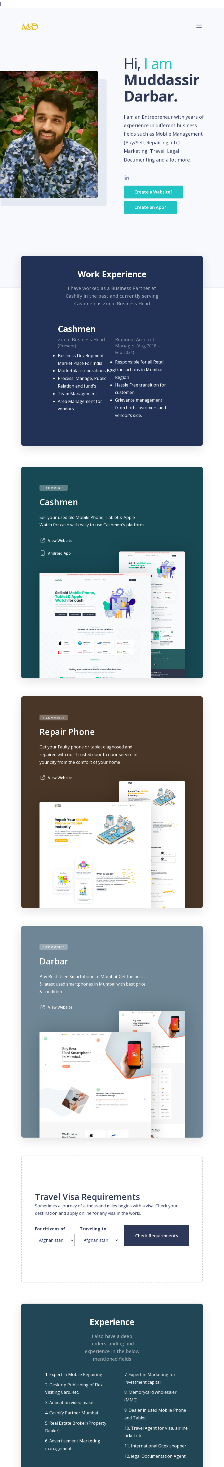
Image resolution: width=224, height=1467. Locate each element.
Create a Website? (153, 192)
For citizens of (50, 1229)
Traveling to (93, 1229)
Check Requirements (156, 1236)
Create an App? (150, 207)
